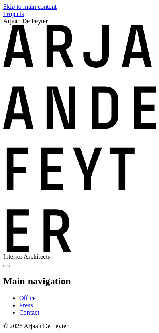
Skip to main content (30, 6)
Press (26, 305)
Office (27, 298)
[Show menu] (6, 266)
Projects (13, 13)
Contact (29, 312)
